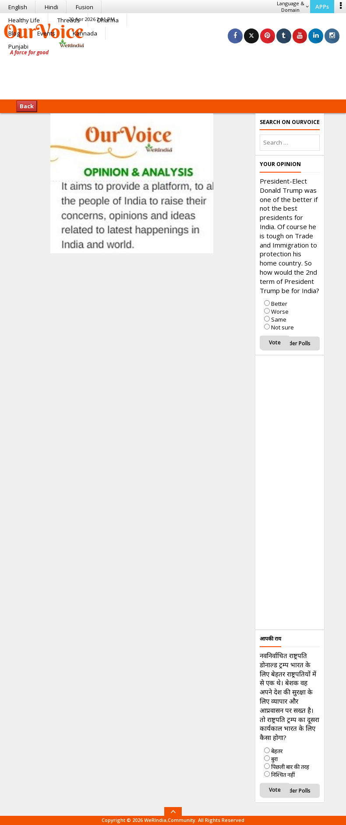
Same (278, 319)
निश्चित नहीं (283, 775)
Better (279, 304)
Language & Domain (293, 6)
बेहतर (276, 751)
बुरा (274, 759)
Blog (14, 33)
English (17, 7)
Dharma (108, 20)
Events (46, 33)
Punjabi (18, 46)
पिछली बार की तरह (290, 767)
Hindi (51, 7)
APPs (322, 7)
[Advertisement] (173, 72)
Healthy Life (24, 20)
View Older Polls (290, 343)
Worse (280, 311)
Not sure (282, 327)
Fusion (84, 7)
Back (27, 106)
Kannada (85, 33)
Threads (68, 20)
